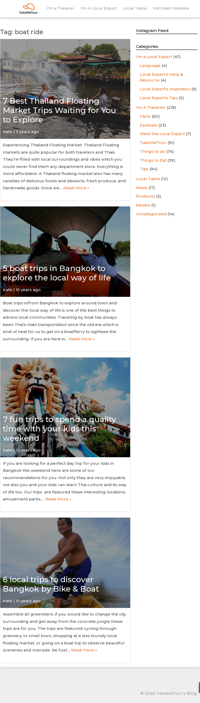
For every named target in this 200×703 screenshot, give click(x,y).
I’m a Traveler (60, 8)
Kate (7, 131)
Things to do (152, 151)
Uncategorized (151, 213)
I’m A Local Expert (98, 8)
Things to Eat (153, 160)
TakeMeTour (153, 142)
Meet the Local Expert (162, 133)
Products (145, 196)
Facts (145, 116)
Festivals (148, 125)
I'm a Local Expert (154, 56)
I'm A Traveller (151, 107)
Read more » (76, 187)
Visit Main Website (171, 8)
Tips (144, 168)
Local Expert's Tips (159, 97)
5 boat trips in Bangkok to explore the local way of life (57, 273)
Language (150, 65)
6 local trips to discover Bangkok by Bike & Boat (51, 584)
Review (143, 205)
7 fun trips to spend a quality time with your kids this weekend (59, 429)
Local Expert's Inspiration (165, 88)
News (141, 187)
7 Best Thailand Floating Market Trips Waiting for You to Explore (59, 110)
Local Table (135, 8)
